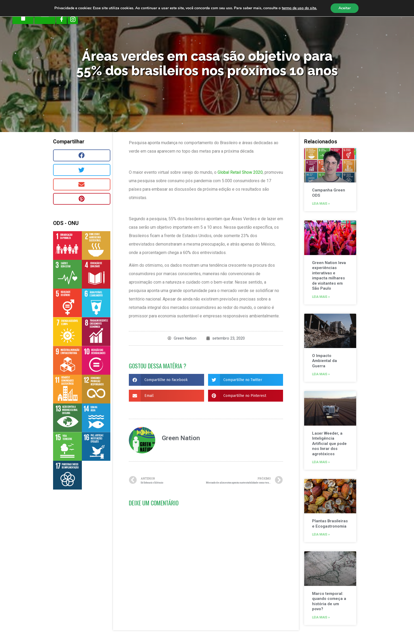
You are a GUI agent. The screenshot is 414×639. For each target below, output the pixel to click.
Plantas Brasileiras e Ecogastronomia (330, 524)
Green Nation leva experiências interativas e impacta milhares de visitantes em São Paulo (329, 275)
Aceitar (344, 8)
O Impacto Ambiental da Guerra (324, 360)
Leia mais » (321, 203)
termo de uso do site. (299, 8)
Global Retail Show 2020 (240, 172)
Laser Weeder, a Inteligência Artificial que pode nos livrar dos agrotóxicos (329, 443)
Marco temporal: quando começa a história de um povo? (329, 601)
